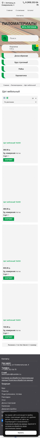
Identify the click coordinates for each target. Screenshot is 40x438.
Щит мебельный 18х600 (12, 320)
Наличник (6, 406)
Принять (21, 433)
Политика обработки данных (20, 380)
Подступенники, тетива (12, 394)
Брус (3, 388)
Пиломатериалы (16, 85)
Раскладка (6, 397)
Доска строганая (8, 403)
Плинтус (5, 391)
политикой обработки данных (16, 424)
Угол (3, 400)
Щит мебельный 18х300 (12, 143)
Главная (6, 85)
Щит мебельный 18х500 (12, 261)
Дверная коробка (9, 409)
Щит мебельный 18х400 (12, 202)
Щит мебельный (30, 85)
